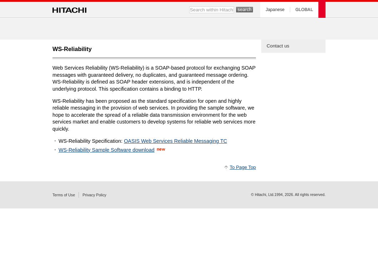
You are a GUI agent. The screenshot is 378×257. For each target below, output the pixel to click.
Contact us (278, 46)
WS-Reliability (72, 49)
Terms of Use (63, 195)
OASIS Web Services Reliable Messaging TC (175, 141)
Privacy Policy (94, 195)
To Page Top (243, 167)
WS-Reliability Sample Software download (107, 150)
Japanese (275, 9)
